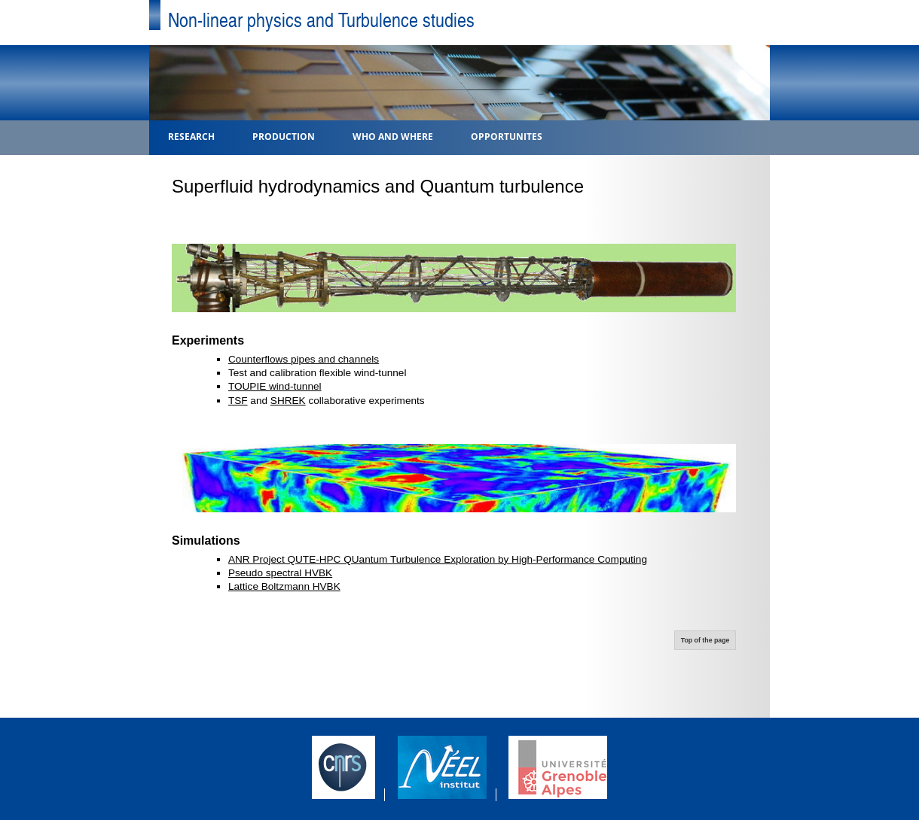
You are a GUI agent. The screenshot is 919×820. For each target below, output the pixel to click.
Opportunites (506, 135)
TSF (238, 400)
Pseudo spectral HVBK (280, 573)
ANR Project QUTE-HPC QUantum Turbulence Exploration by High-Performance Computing (437, 559)
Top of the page (705, 640)
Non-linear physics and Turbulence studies (321, 19)
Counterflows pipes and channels (303, 359)
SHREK (288, 400)
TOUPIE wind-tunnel (275, 386)
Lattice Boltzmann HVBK (284, 586)
